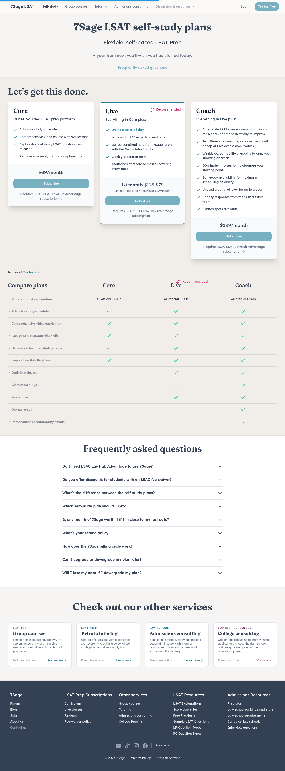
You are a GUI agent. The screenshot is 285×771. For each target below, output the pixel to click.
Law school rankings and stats (250, 709)
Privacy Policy (140, 758)
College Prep (130, 721)
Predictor (234, 703)
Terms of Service (167, 758)
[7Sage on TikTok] (127, 745)
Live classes (73, 709)
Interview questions (243, 728)
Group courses (130, 703)
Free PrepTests (184, 715)
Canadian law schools (244, 721)
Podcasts (162, 745)
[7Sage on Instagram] (136, 745)
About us (17, 721)
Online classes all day (128, 130)
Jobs (13, 715)
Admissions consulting (135, 715)
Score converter (185, 709)
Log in (245, 6)
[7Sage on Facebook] (145, 745)
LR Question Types (187, 728)
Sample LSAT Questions (191, 721)
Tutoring (125, 709)
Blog (13, 709)
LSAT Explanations (187, 703)
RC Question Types (187, 734)
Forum (15, 703)
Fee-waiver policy (78, 721)
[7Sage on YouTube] (118, 745)
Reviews (71, 715)
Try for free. (32, 272)
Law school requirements (246, 715)
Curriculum (73, 703)
